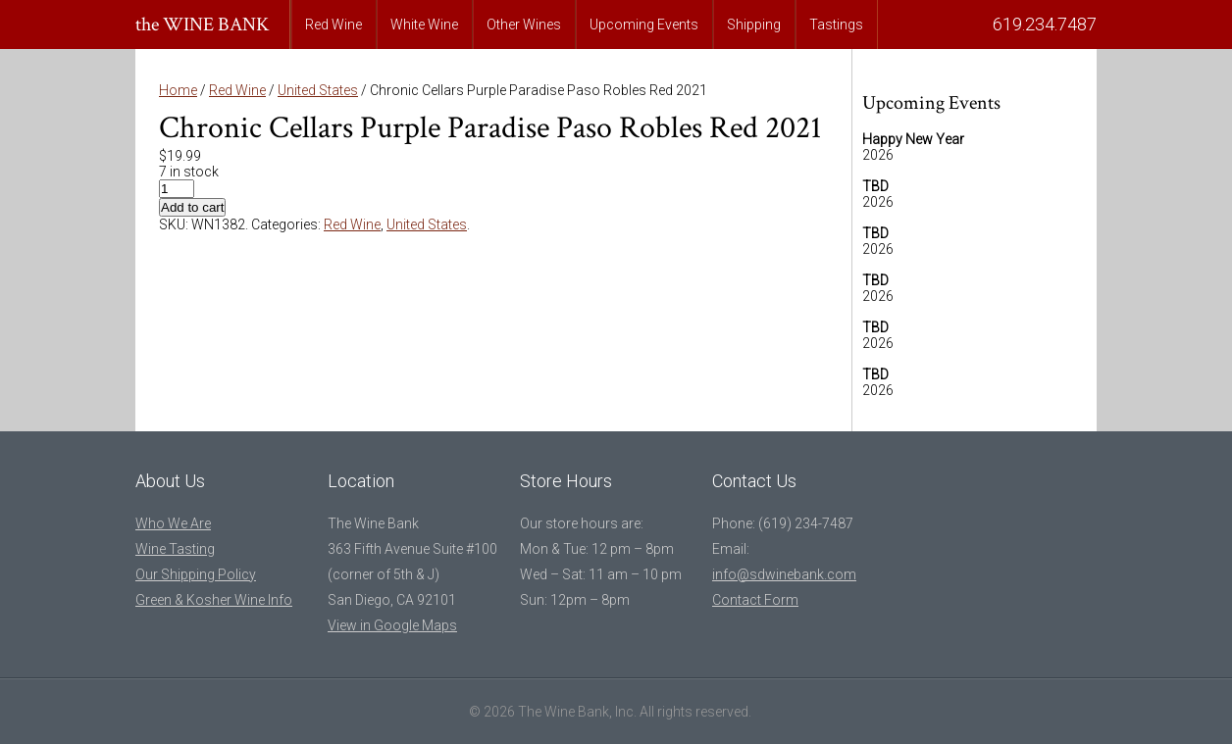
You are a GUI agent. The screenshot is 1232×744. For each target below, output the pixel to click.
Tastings (836, 24)
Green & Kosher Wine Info (213, 600)
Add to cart (192, 207)
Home (178, 90)
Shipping (754, 24)
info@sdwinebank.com (784, 574)
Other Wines (524, 24)
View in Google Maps (392, 625)
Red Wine (333, 24)
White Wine (424, 24)
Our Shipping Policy (195, 574)
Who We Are (173, 523)
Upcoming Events (644, 24)
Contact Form (755, 600)
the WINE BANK (202, 24)
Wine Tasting (175, 549)
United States (318, 90)
